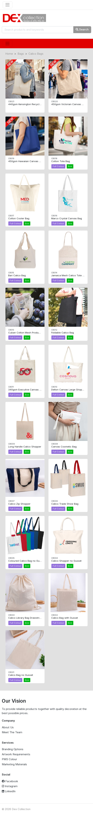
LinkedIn (9, 791)
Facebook (10, 781)
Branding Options (12, 749)
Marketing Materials (14, 764)
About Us (8, 727)
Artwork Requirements (16, 754)
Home (9, 53)
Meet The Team (12, 732)
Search (82, 29)
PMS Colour (9, 759)
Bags (21, 53)
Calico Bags (35, 53)
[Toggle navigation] (7, 4)
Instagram (10, 786)
